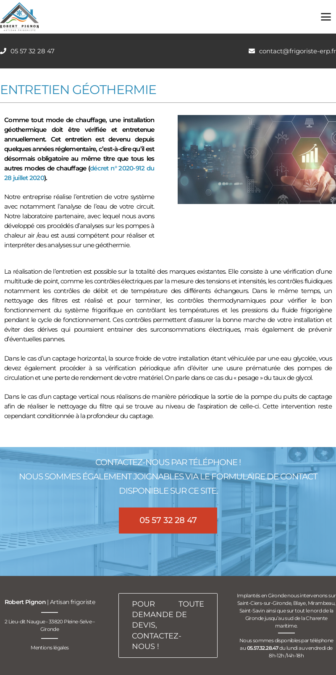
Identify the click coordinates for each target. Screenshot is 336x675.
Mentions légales (49, 647)
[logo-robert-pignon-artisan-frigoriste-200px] (19, 16)
